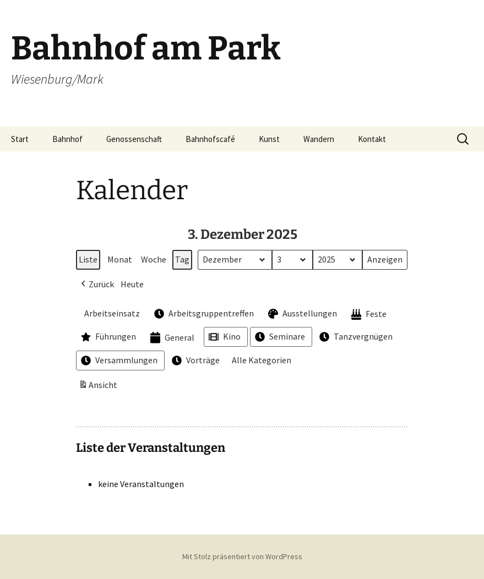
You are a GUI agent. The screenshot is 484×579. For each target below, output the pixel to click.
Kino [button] (223, 337)
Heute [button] (132, 284)
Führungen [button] (107, 337)
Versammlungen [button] (118, 360)
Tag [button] (182, 259)
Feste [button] (368, 315)
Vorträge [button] (195, 360)
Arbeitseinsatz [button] (109, 313)
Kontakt (372, 139)
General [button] (171, 338)
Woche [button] (153, 259)
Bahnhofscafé (210, 139)
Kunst (269, 139)
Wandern (318, 139)
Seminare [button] (279, 337)
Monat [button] (119, 259)
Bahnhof (67, 139)
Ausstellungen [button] (301, 314)
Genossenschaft (134, 139)
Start (20, 139)
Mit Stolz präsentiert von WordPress (242, 556)
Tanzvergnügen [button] (355, 337)
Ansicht (99, 387)
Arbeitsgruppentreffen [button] (203, 314)
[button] (96, 284)
